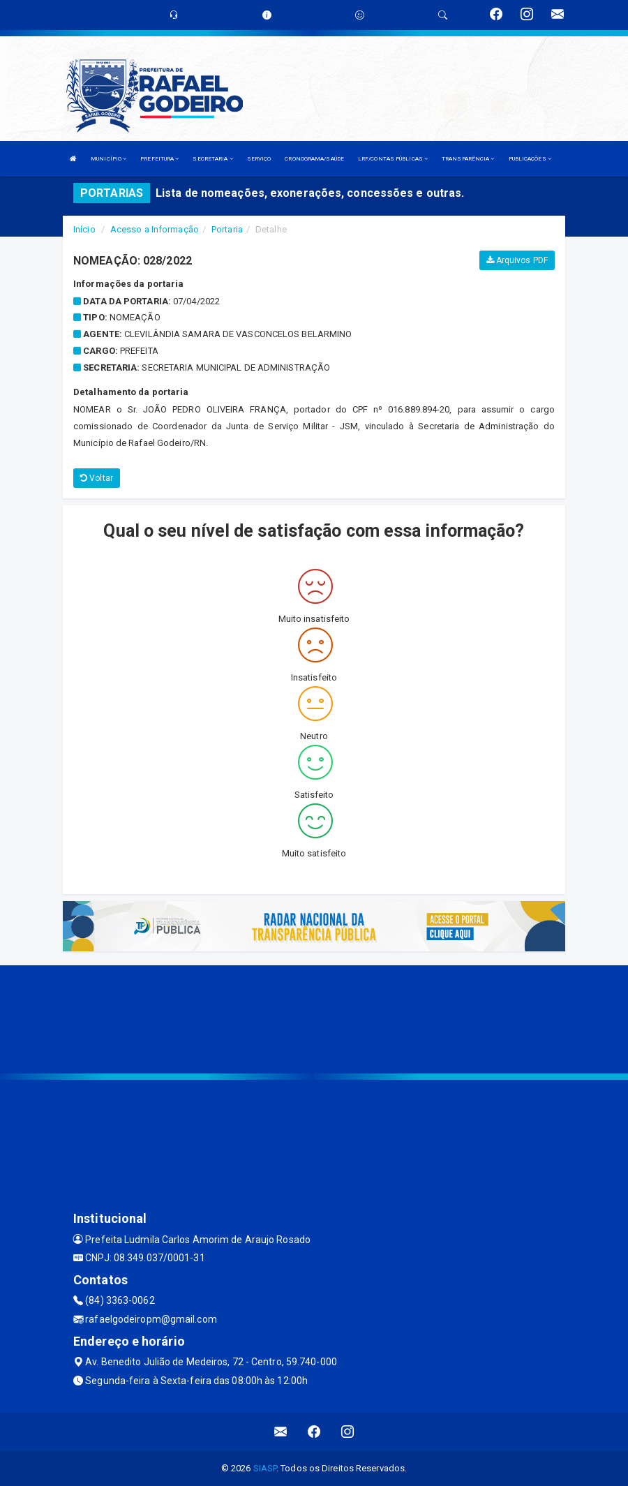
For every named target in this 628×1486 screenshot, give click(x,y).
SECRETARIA (212, 159)
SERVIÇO (259, 159)
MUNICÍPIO (108, 159)
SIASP (265, 1468)
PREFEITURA (159, 159)
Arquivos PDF (517, 260)
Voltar (96, 478)
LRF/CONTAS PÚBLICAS (393, 159)
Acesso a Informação (154, 229)
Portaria (227, 229)
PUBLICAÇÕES (530, 159)
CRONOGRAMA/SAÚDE (314, 159)
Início (84, 229)
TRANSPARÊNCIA (468, 159)
